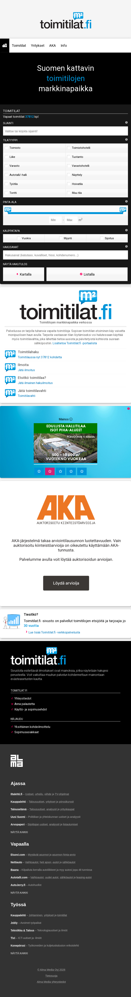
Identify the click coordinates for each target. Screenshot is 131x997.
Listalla (87, 274)
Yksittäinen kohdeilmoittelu (32, 727)
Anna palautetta (24, 704)
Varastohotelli (78, 165)
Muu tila (74, 193)
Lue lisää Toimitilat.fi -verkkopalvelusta (54, 632)
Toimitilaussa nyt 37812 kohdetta (40, 357)
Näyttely (74, 175)
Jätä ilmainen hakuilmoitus (35, 383)
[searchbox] (66, 131)
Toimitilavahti (26, 396)
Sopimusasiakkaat (26, 732)
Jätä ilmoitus (26, 370)
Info (64, 46)
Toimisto (12, 148)
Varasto (12, 165)
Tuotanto (75, 157)
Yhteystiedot (22, 698)
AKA (52, 46)
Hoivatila (75, 184)
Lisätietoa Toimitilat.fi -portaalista (75, 343)
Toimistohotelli (78, 148)
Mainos (65, 419)
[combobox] (65, 131)
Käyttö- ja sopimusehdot (30, 709)
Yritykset (37, 46)
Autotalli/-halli (16, 175)
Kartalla (23, 274)
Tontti (11, 193)
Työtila (11, 184)
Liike (10, 157)
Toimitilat (19, 46)
